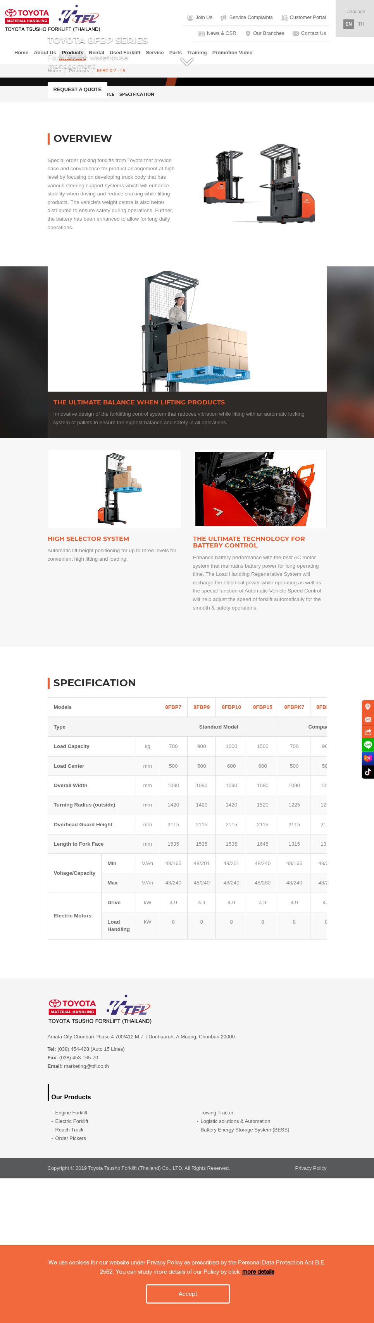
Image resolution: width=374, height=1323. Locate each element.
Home (21, 52)
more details (258, 1271)
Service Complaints (246, 17)
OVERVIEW (70, 237)
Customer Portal (303, 17)
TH (361, 24)
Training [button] (197, 52)
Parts (175, 52)
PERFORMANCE (123, 237)
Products (79, 71)
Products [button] (72, 52)
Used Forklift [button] (125, 52)
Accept (188, 1294)
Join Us (199, 17)
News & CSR (217, 33)
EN (348, 24)
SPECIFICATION (181, 237)
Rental (96, 52)
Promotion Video (232, 52)
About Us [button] (45, 52)
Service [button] (155, 52)
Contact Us (309, 33)
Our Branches (264, 33)
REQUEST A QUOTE (77, 161)
